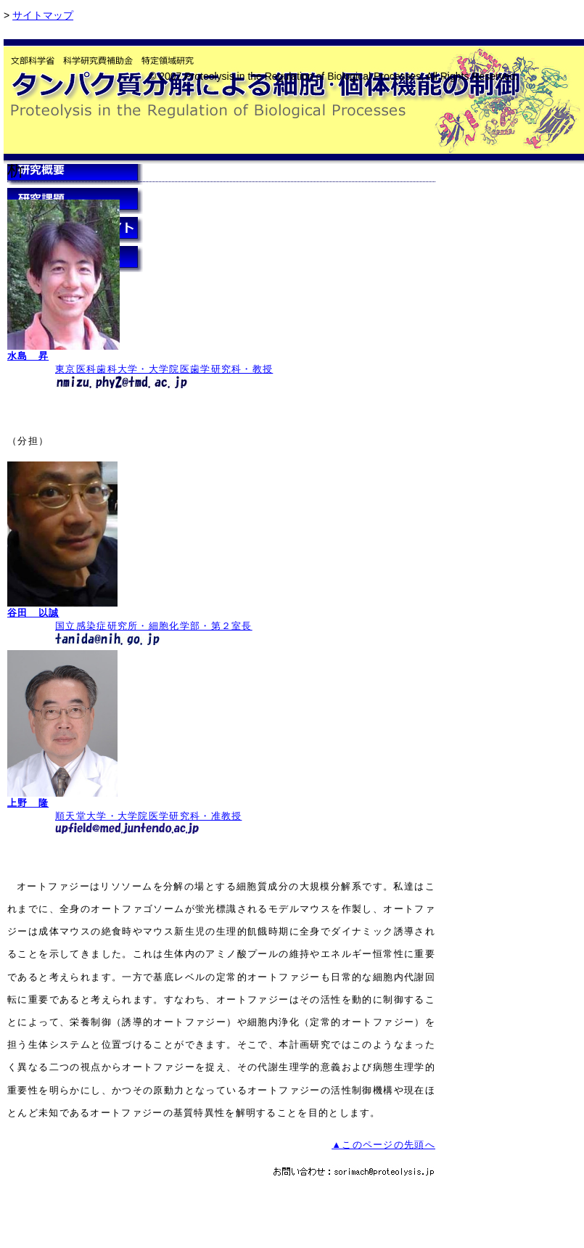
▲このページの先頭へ (383, 1144)
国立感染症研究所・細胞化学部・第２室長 (153, 625)
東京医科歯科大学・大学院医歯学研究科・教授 (164, 369)
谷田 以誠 (33, 612)
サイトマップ (42, 15)
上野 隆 (28, 802)
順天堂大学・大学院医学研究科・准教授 (148, 815)
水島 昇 (28, 355)
